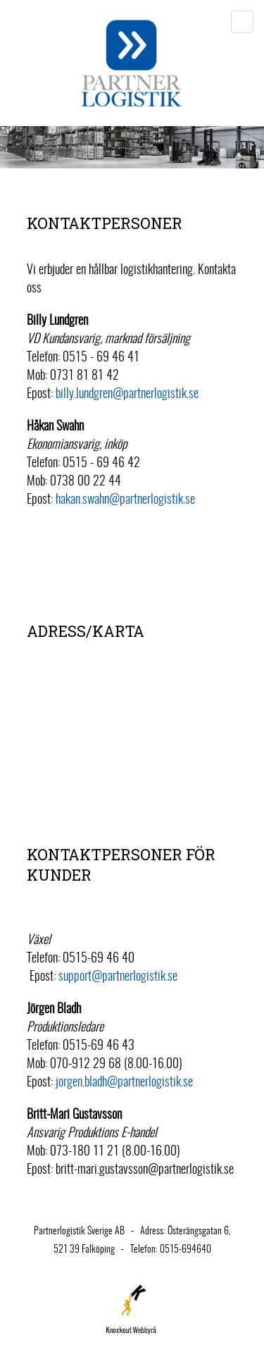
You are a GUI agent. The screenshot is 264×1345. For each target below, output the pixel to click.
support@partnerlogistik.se (117, 977)
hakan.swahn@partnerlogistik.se (125, 500)
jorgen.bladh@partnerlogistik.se (124, 1083)
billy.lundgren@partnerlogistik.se (127, 394)
